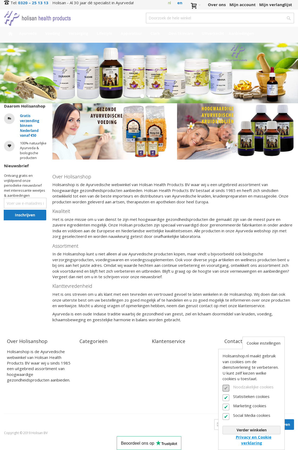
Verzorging (90, 364)
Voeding (87, 358)
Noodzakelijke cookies (253, 386)
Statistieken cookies (251, 396)
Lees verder (18, 388)
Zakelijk (160, 382)
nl (169, 2)
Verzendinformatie (171, 364)
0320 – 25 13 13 (33, 3)
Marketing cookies (249, 405)
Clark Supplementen (100, 376)
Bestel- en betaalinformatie (180, 358)
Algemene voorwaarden (176, 389)
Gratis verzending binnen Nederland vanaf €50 (29, 125)
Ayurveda (89, 351)
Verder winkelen (252, 429)
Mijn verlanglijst (275, 4)
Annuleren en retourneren (178, 370)
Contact (160, 351)
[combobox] (220, 18)
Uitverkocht (91, 395)
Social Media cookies (251, 415)
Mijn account (242, 4)
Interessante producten (103, 389)
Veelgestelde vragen (172, 376)
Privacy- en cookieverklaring (180, 395)
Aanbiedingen (93, 401)
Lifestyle (88, 370)
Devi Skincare (93, 382)
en (179, 3)
